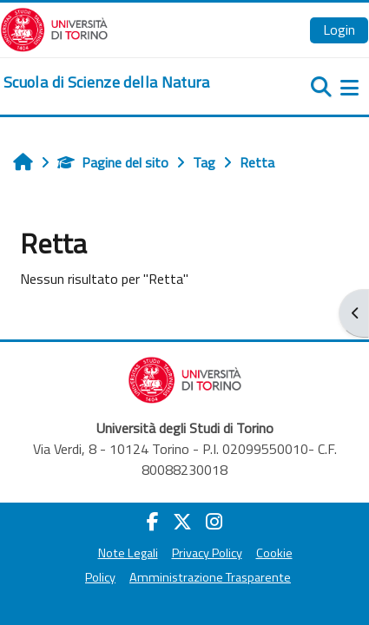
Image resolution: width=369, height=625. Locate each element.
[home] (106, 82)
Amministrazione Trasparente (210, 577)
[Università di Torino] (54, 27)
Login (339, 29)
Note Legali (128, 552)
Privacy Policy (207, 552)
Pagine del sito (112, 162)
